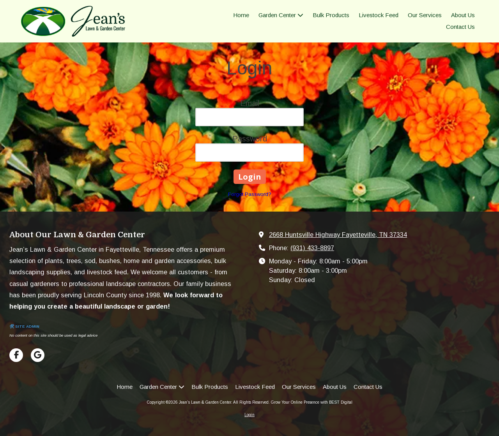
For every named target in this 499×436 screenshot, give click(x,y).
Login (249, 415)
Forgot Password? (249, 194)
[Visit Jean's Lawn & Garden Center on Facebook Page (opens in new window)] (16, 355)
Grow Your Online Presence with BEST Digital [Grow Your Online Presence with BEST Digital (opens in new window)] (311, 402)
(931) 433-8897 (312, 247)
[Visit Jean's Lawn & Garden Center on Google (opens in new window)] (37, 355)
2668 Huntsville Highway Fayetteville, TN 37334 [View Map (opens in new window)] (338, 234)
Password (249, 138)
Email (249, 103)
